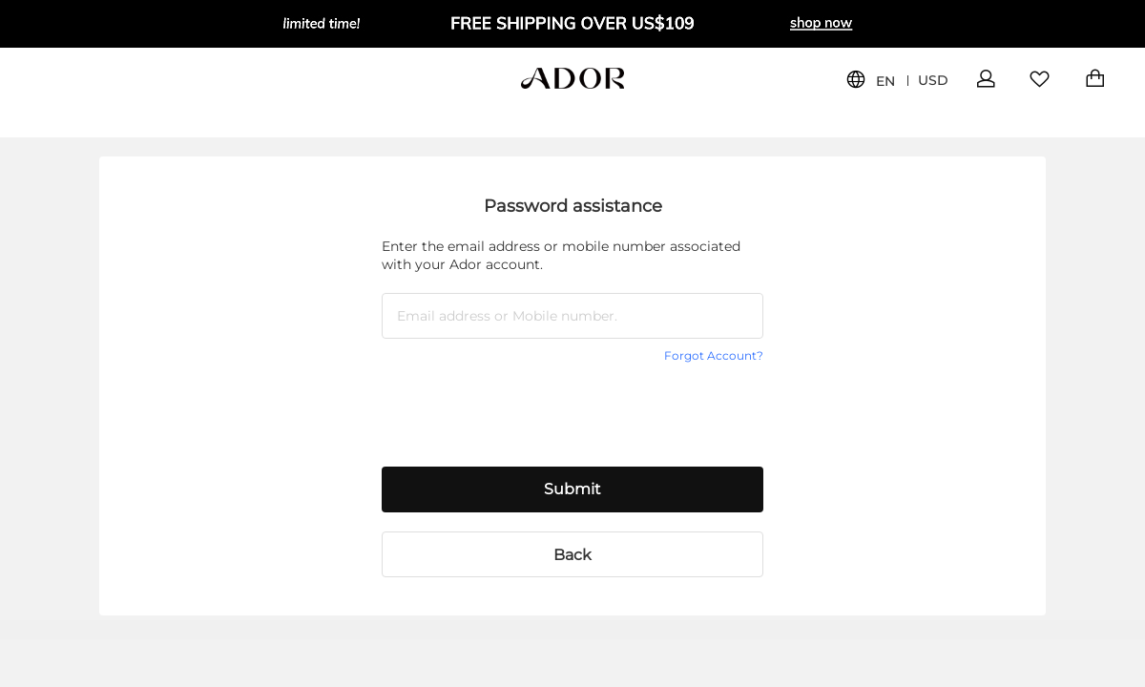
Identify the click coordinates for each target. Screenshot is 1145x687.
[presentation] (527, 410)
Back (572, 555)
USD (933, 81)
